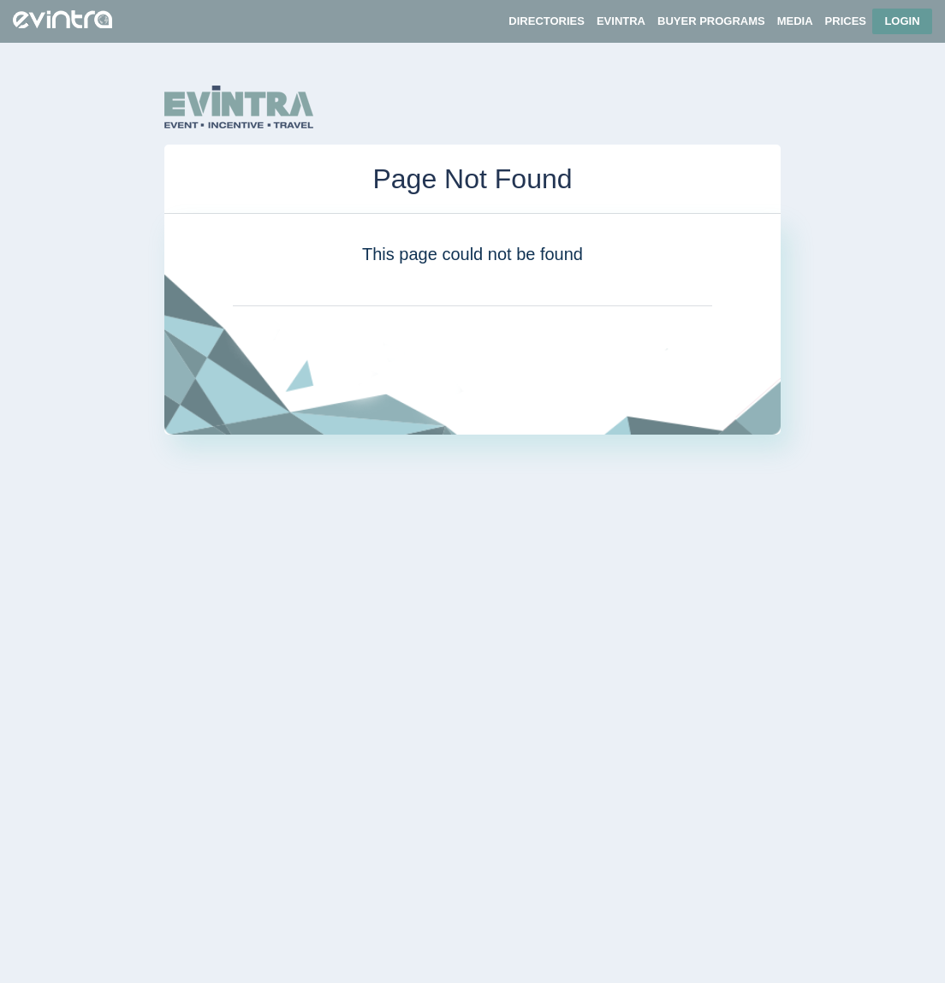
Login (901, 21)
